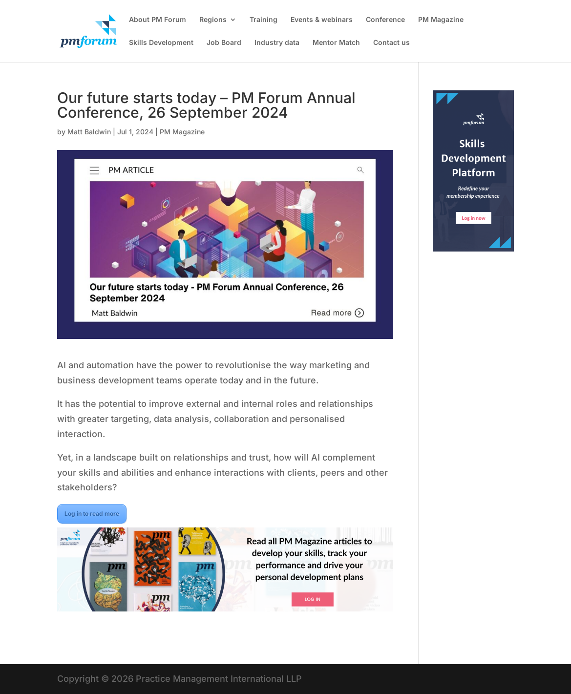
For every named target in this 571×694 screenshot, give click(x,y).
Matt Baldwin (89, 131)
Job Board (224, 42)
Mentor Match (336, 42)
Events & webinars (322, 19)
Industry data (276, 42)
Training (263, 19)
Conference (385, 19)
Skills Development (161, 42)
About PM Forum (157, 19)
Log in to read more (91, 513)
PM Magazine (441, 19)
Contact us (391, 42)
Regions (213, 19)
